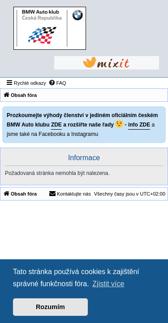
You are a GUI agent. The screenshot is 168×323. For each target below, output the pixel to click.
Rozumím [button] (50, 306)
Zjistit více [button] (108, 284)
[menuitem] (57, 83)
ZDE (56, 125)
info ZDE (139, 125)
